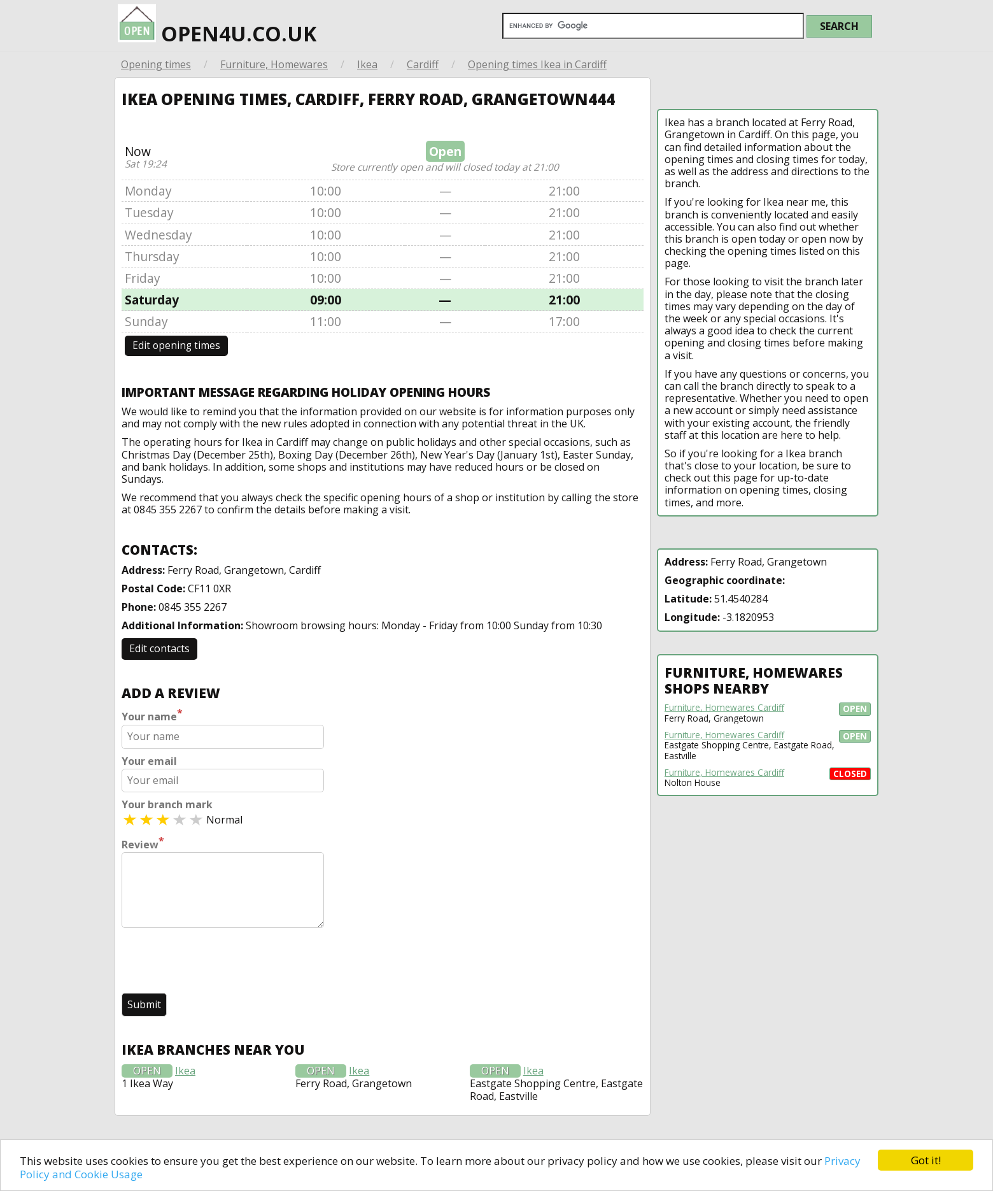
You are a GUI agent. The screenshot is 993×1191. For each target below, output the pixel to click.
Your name (152, 715)
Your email (149, 761)
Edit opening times (176, 345)
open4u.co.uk (217, 25)
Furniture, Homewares (274, 64)
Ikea (367, 64)
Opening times (156, 64)
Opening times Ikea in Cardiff (537, 64)
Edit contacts (159, 648)
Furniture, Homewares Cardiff (724, 707)
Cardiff (423, 64)
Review (143, 843)
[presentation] (218, 962)
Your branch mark (167, 805)
